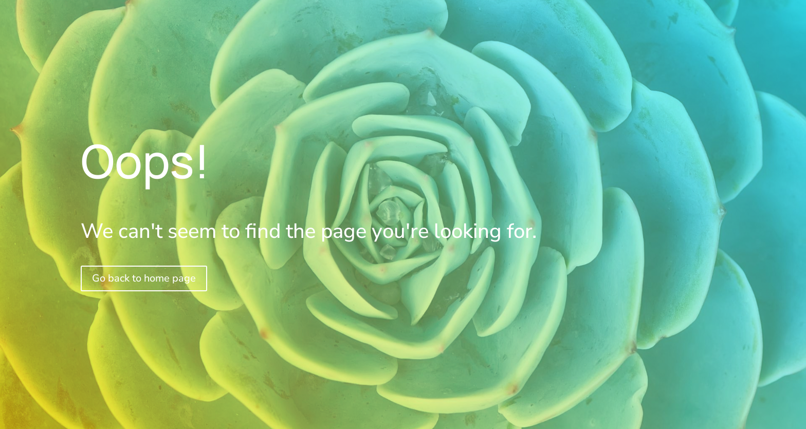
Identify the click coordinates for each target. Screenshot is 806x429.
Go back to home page (144, 278)
